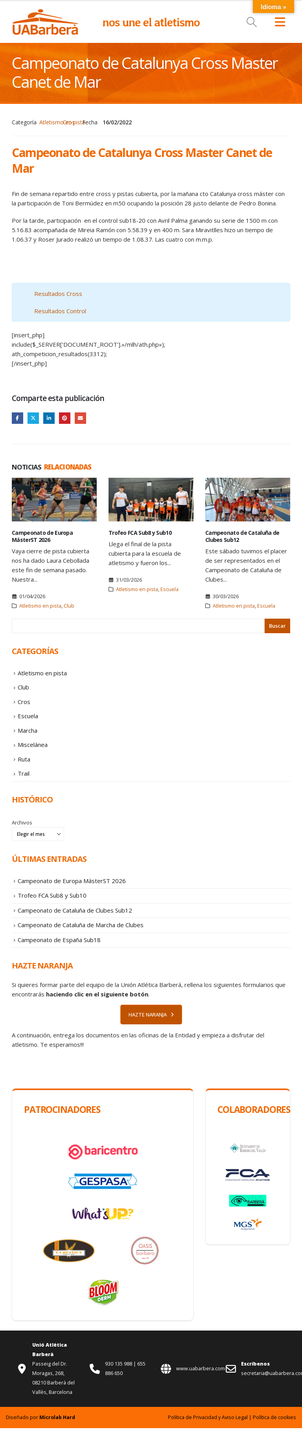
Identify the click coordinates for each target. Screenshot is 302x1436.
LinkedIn (49, 418)
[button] (252, 22)
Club (69, 606)
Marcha (27, 733)
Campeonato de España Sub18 (59, 947)
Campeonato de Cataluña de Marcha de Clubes (81, 932)
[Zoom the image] (45, 13)
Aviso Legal (235, 1425)
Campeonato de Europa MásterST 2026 (42, 536)
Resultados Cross (58, 294)
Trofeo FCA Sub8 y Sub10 (140, 533)
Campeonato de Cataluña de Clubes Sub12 (242, 536)
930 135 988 (119, 1371)
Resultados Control (60, 311)
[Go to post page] (54, 500)
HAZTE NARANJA (151, 1022)
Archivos (22, 827)
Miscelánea (33, 748)
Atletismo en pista (62, 122)
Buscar (277, 626)
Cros (69, 122)
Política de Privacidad (192, 1425)
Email (81, 418)
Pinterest (65, 418)
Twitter (33, 418)
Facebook (17, 418)
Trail (23, 778)
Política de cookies (274, 1425)
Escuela (169, 589)
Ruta (24, 763)
